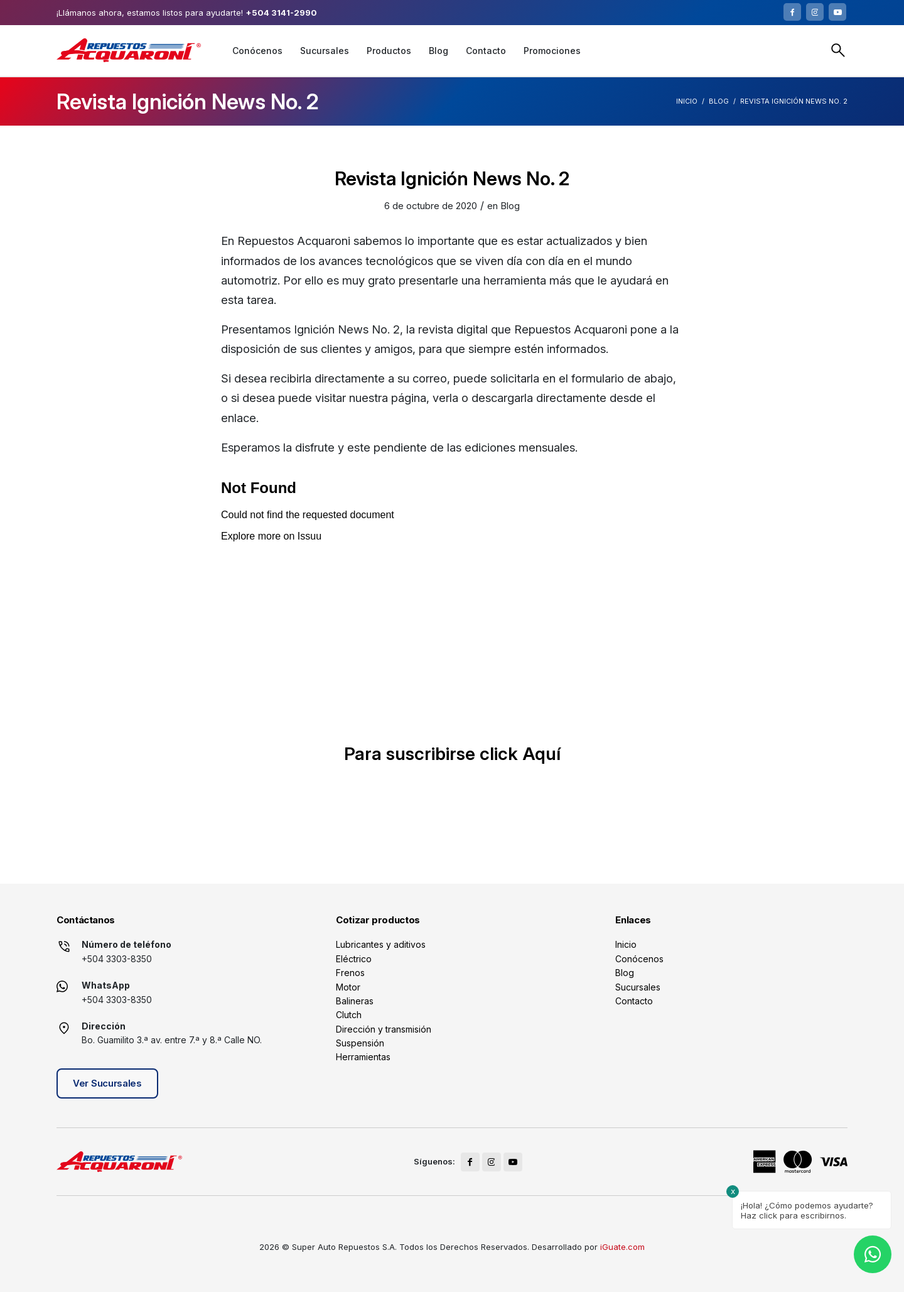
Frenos (350, 972)
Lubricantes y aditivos (381, 944)
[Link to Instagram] (815, 12)
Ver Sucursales (107, 1083)
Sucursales (637, 987)
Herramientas (363, 1056)
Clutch (349, 1014)
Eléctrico (354, 958)
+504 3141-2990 (281, 13)
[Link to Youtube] (837, 12)
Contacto (634, 1001)
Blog (719, 101)
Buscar (838, 50)
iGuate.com (622, 1247)
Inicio (686, 101)
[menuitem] (257, 50)
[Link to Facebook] (792, 12)
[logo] (128, 50)
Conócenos (639, 958)
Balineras (355, 1001)
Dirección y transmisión (383, 1029)
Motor (348, 987)
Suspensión (360, 1043)
